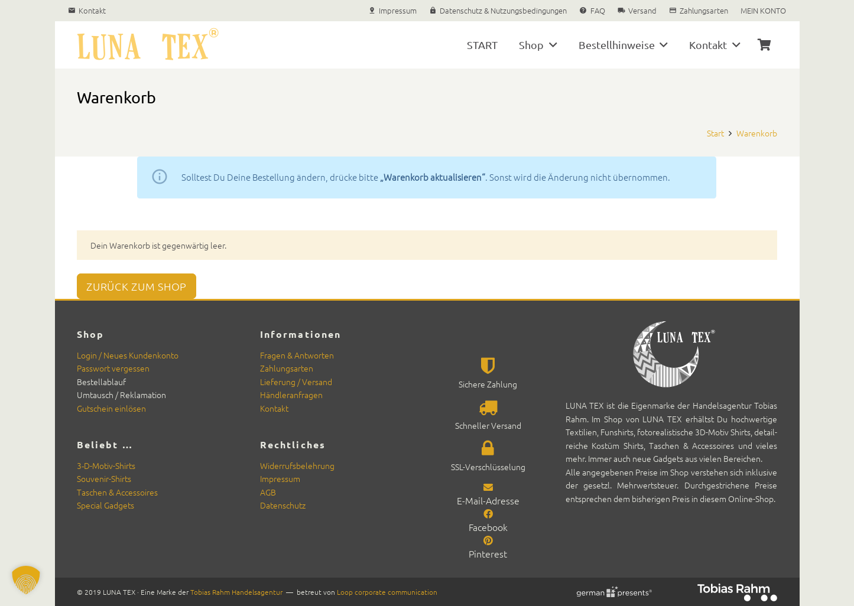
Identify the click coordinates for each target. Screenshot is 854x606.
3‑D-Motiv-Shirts (106, 465)
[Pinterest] (488, 539)
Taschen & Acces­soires (117, 492)
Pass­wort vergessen (113, 368)
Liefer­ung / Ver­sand (296, 381)
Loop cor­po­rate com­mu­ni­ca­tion (387, 592)
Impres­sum (280, 478)
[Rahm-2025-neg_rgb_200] (737, 592)
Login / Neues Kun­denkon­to (127, 355)
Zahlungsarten (286, 368)
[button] (550, 45)
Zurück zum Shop (136, 286)
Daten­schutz (283, 505)
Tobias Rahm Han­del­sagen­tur (236, 592)
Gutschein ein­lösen (111, 408)
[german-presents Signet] (613, 592)
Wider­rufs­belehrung (297, 465)
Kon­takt (274, 408)
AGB (268, 492)
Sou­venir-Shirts (104, 478)
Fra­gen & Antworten (297, 355)
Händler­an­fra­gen (291, 394)
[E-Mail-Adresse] (488, 486)
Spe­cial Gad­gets (105, 505)
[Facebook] (488, 513)
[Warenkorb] (764, 45)
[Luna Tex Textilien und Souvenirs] (148, 45)
